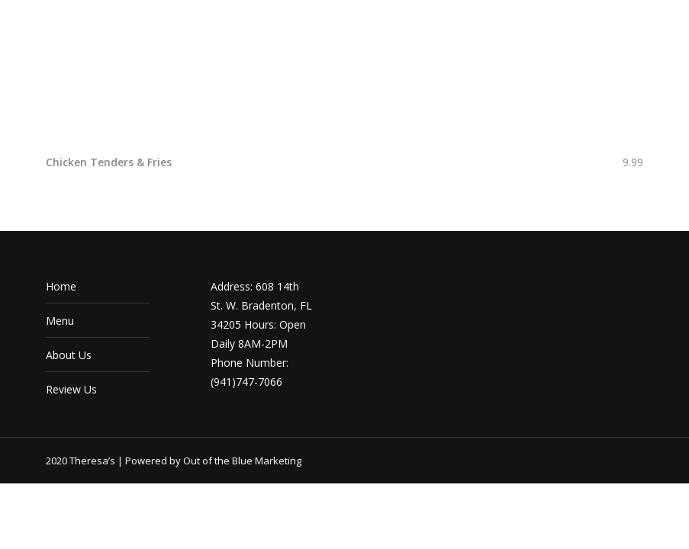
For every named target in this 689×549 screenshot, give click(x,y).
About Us (69, 355)
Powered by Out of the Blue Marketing (213, 460)
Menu (60, 320)
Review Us (71, 389)
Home (61, 286)
